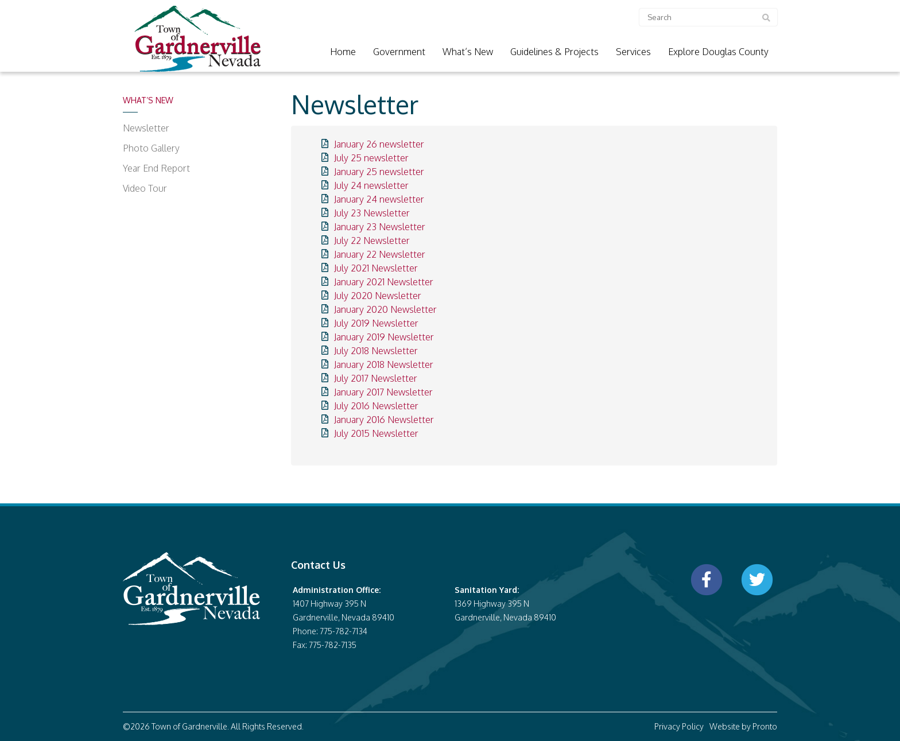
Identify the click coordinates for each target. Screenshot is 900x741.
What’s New (468, 51)
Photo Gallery (151, 148)
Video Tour (145, 188)
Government (399, 51)
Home (343, 51)
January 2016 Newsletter (384, 419)
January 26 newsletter (379, 144)
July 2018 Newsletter (376, 350)
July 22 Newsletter (372, 240)
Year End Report (156, 168)
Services (633, 51)
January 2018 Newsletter (383, 364)
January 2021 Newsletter (383, 282)
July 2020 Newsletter (377, 295)
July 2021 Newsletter (376, 268)
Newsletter (146, 128)
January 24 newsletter (379, 199)
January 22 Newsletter (379, 254)
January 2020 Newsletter (385, 309)
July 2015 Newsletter (376, 433)
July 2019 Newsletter (376, 323)
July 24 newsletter (371, 185)
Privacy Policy (679, 726)
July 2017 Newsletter (375, 378)
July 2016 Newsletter (376, 406)
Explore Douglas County (718, 51)
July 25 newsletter (371, 158)
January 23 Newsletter (379, 226)
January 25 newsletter (379, 171)
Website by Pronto (743, 726)
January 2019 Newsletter (384, 337)
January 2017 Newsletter (383, 392)
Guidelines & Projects (554, 51)
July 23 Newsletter (372, 213)
